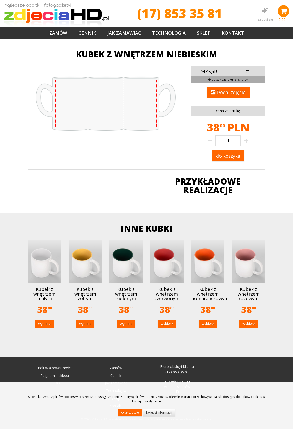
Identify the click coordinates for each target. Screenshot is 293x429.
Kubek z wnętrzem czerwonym (167, 293)
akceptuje (130, 412)
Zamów (58, 33)
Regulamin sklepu (54, 375)
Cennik (87, 33)
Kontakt (233, 33)
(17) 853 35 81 (179, 13)
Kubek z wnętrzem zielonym (126, 293)
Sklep (203, 33)
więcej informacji (159, 412)
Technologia (169, 33)
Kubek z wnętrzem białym (44, 293)
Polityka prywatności (54, 367)
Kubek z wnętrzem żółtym (85, 293)
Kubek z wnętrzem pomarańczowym (210, 293)
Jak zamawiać (124, 33)
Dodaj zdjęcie (228, 92)
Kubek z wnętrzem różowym (249, 293)
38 (44, 309)
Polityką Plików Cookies (139, 397)
